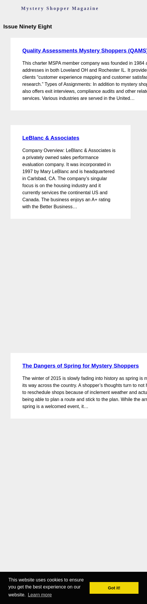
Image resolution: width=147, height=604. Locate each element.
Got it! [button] (114, 588)
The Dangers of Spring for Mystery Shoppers (80, 366)
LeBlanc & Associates (50, 138)
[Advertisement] (59, 286)
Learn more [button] (40, 594)
